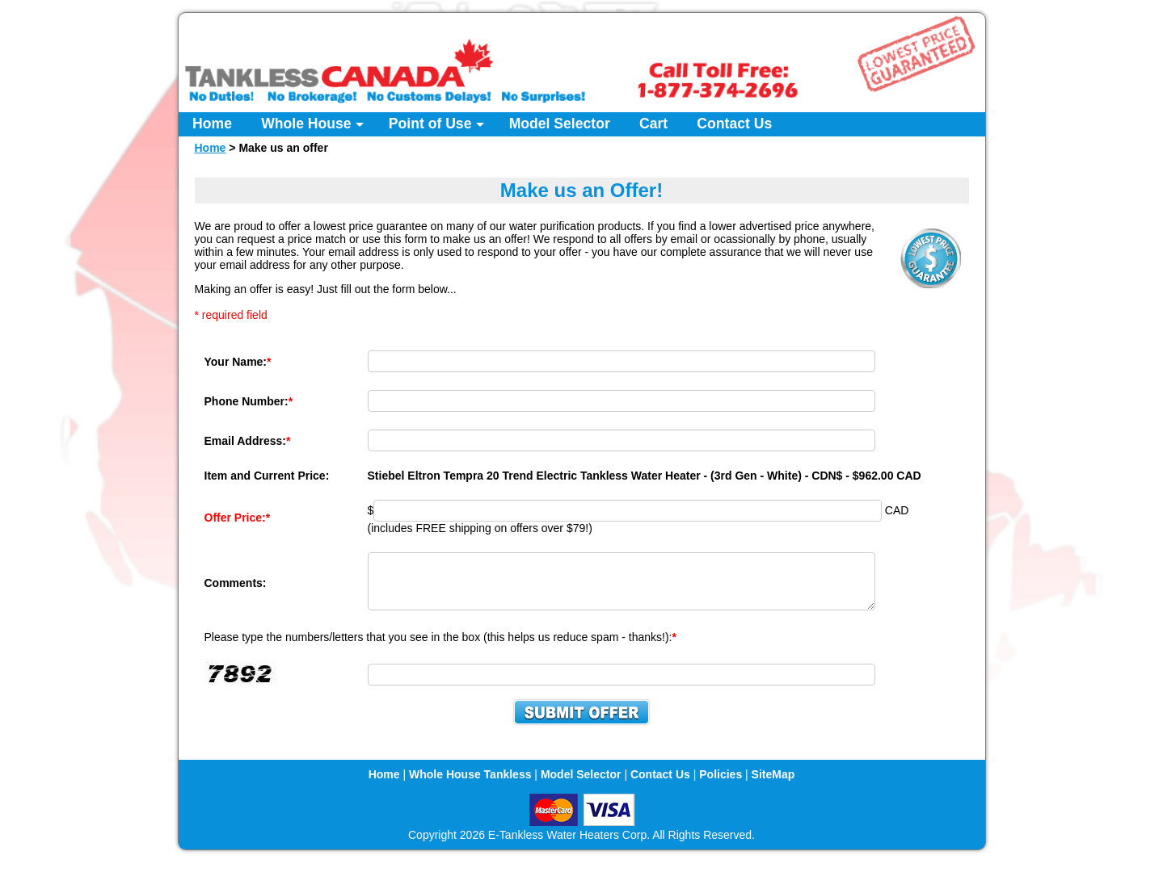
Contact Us (734, 123)
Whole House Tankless (470, 784)
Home (212, 123)
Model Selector (559, 123)
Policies (720, 784)
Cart (653, 123)
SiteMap (773, 784)
